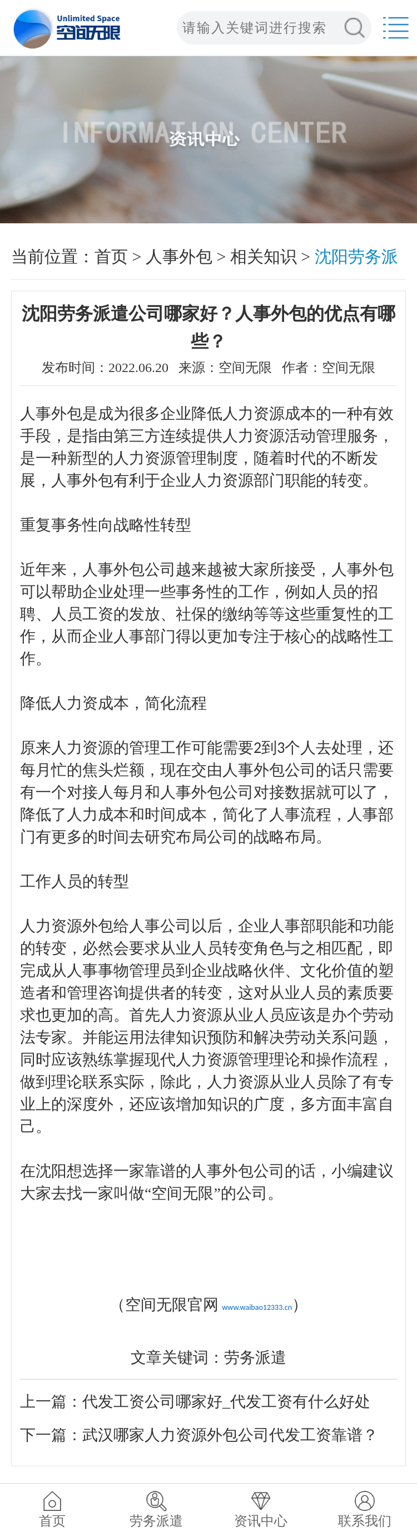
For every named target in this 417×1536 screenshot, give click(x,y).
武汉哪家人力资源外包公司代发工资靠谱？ (230, 1435)
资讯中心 (260, 1521)
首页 (111, 256)
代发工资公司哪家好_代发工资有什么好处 (226, 1401)
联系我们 (364, 1521)
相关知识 (263, 256)
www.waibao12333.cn (257, 1307)
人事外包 (179, 256)
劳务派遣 (156, 1521)
